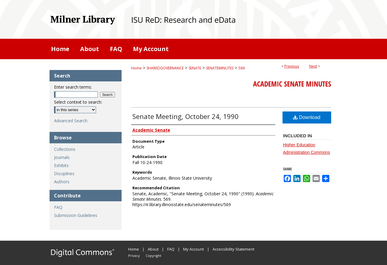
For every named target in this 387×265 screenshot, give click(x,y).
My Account (193, 249)
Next (313, 66)
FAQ (58, 207)
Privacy (134, 255)
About (153, 249)
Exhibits (61, 165)
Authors (61, 181)
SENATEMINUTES (220, 68)
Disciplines (64, 173)
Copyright (153, 255)
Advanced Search (70, 120)
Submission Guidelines (75, 215)
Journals (62, 157)
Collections (64, 149)
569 (241, 68)
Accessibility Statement (233, 249)
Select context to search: (78, 102)
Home (136, 68)
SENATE (195, 68)
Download (306, 117)
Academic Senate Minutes (292, 84)
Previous (291, 66)
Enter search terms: (73, 87)
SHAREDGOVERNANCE (165, 68)
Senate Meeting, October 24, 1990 (185, 116)
